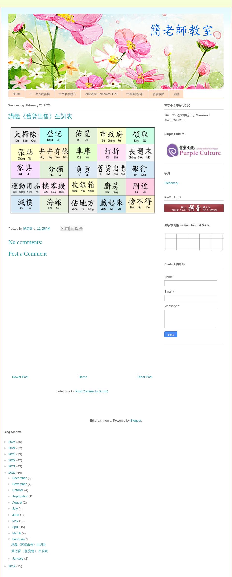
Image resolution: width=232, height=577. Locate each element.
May (15, 521)
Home (17, 94)
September (20, 496)
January (18, 558)
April (16, 527)
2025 (12, 442)
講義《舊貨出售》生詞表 (28, 544)
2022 (12, 460)
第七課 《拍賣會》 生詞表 (29, 551)
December (20, 478)
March (17, 533)
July (15, 508)
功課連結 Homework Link (101, 94)
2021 (12, 466)
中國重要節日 (135, 94)
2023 (12, 454)
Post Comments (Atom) (91, 391)
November (20, 484)
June (16, 515)
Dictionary (171, 183)
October (18, 490)
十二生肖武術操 (39, 94)
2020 (12, 472)
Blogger (135, 420)
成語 (176, 94)
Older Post (145, 377)
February (19, 539)
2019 (12, 566)
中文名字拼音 (67, 94)
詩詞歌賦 (158, 94)
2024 (12, 448)
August (17, 502)
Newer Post (20, 377)
